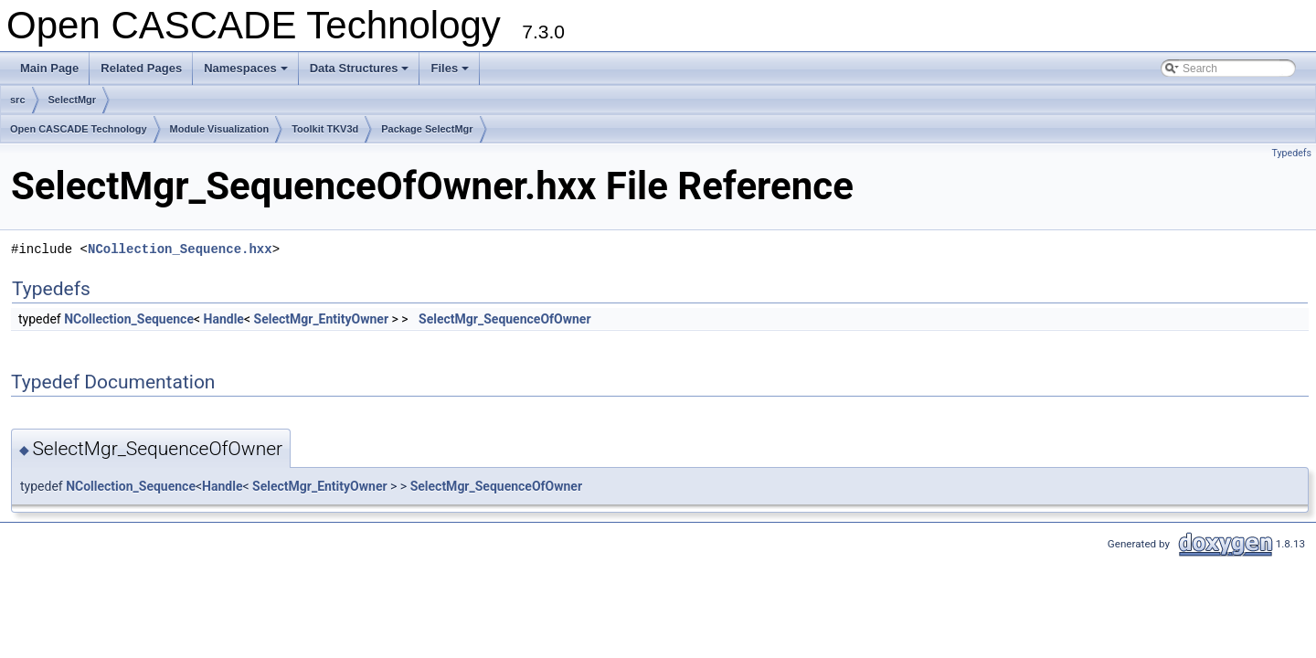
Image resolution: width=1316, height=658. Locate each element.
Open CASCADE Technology (78, 128)
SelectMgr (72, 99)
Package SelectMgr (426, 128)
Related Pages (141, 68)
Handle (224, 319)
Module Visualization (220, 128)
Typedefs (1291, 153)
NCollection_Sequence (129, 319)
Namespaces (247, 73)
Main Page (49, 68)
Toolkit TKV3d (325, 128)
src (18, 99)
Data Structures (361, 73)
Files (451, 73)
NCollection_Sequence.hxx (180, 249)
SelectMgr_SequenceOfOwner (504, 319)
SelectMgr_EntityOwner (321, 319)
